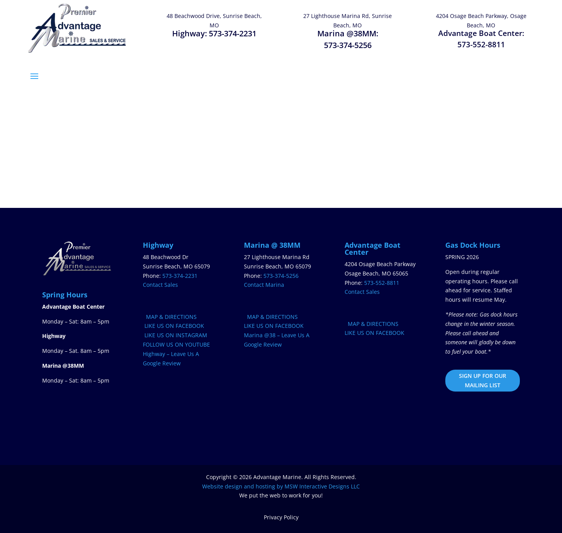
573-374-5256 (348, 45)
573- (381, 282)
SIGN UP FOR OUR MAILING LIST (482, 380)
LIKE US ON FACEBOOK (173, 325)
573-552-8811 (481, 44)
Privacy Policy (281, 517)
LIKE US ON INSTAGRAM (175, 335)
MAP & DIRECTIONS (170, 316)
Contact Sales (160, 284)
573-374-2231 (232, 33)
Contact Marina (264, 284)
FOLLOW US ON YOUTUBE (176, 344)
